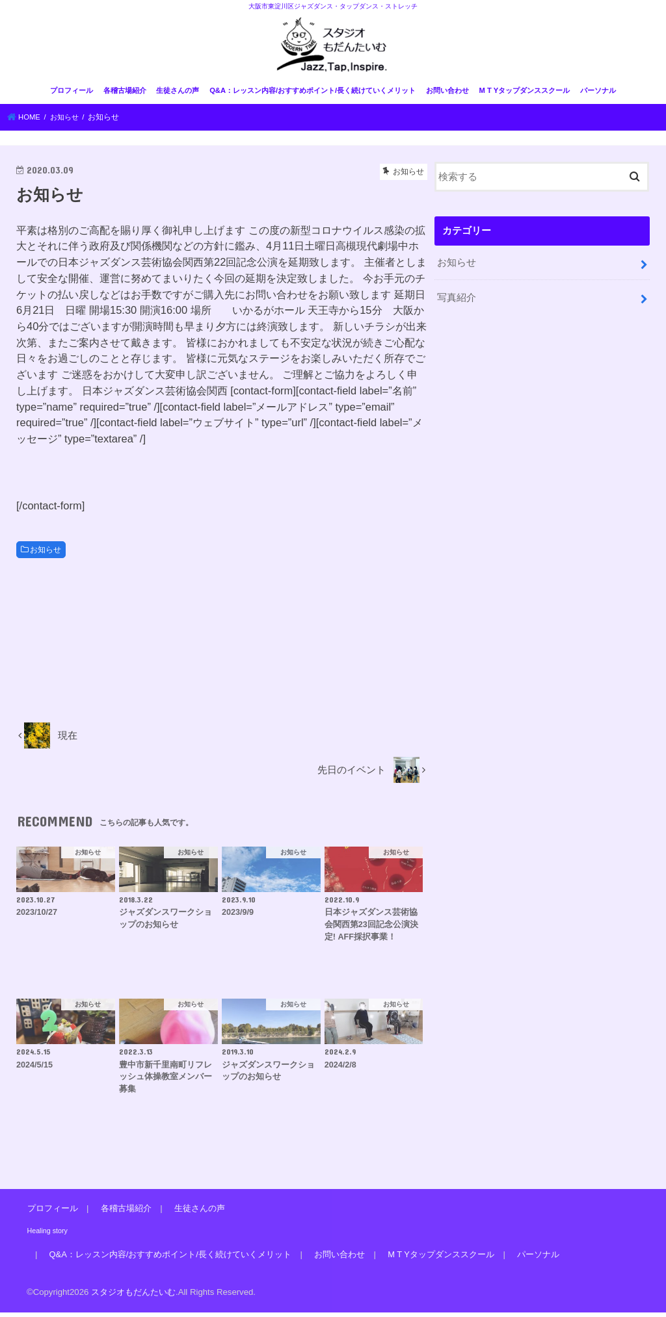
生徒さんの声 (177, 95)
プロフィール (71, 95)
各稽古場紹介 (124, 95)
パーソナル (598, 95)
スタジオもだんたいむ (133, 1296)
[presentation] (115, 477)
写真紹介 (456, 301)
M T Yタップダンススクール (524, 95)
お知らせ (45, 554)
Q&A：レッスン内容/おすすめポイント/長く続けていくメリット (312, 95)
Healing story (46, 1235)
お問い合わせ (447, 95)
